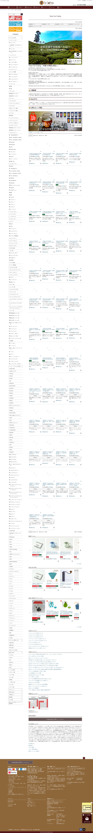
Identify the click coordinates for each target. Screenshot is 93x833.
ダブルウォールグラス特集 (34, 682)
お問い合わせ (28, 7)
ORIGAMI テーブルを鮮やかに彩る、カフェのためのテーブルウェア (42, 659)
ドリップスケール (13, 67)
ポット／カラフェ (13, 272)
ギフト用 (11, 684)
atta (10, 380)
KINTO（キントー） (14, 422)
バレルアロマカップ (14, 470)
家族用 (11, 679)
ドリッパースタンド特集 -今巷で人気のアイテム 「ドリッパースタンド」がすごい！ (46, 654)
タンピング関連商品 (14, 235)
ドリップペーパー (13, 69)
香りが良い (12, 647)
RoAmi (11, 539)
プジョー (11, 610)
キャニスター (12, 105)
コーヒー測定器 (13, 265)
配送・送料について (31, 802)
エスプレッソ (13, 199)
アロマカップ (13, 467)
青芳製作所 (12, 635)
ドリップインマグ (13, 358)
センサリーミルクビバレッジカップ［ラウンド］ (16, 496)
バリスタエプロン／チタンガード (16, 300)
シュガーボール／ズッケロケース (16, 304)
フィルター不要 (13, 62)
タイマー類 (12, 284)
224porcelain (12, 368)
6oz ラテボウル (13, 457)
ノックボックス (13, 216)
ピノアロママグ (13, 482)
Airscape (11, 373)
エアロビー (12, 568)
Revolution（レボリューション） (15, 534)
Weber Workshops (13, 561)
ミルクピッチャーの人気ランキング (36, 635)
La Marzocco (12, 427)
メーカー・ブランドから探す (9, 9)
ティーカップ (13, 209)
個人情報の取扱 (36, 829)
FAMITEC (11, 403)
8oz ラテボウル (13, 459)
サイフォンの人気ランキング (34, 642)
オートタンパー (13, 228)
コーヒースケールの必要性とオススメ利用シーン (38, 680)
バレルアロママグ (13, 479)
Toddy (11, 546)
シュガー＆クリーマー (14, 294)
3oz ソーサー (12, 511)
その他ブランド (13, 190)
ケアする (11, 655)
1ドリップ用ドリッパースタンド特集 (36, 656)
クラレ (11, 581)
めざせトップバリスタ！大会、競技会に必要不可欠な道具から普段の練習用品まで (45, 669)
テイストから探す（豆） (14, 640)
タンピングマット (13, 231)
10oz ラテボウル (13, 461)
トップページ (11, 7)
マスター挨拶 (31, 747)
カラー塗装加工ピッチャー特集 (35, 673)
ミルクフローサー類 (14, 289)
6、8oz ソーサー (13, 518)
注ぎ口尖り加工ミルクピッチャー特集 (36, 674)
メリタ (11, 623)
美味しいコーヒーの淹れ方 (34, 751)
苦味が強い (12, 642)
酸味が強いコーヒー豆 (14, 317)
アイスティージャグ (14, 361)
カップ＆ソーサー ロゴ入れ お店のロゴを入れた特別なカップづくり (42, 661)
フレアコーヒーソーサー (15, 528)
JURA (11, 417)
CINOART (12, 398)
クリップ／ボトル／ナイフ (15, 296)
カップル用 (12, 674)
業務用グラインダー (14, 93)
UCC (10, 551)
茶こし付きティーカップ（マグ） (16, 348)
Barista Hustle (13, 149)
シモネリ (11, 591)
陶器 (11, 192)
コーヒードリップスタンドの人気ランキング (38, 640)
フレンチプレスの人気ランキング (35, 644)
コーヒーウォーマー (14, 120)
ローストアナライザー (14, 117)
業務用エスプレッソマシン (15, 127)
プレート (12, 354)
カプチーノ (12, 202)
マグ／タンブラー (13, 211)
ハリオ (11, 605)
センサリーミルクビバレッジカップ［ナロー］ (16, 493)
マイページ (44, 7)
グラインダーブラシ (14, 255)
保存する (11, 662)
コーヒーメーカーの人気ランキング (36, 633)
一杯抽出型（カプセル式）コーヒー (16, 46)
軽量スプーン (13, 282)
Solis (10, 541)
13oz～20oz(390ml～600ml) (15, 137)
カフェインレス (13, 328)
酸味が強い (12, 645)
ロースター (12, 113)
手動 (11, 88)
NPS (10, 444)
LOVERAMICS (13, 180)
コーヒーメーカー (13, 40)
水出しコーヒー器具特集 (33, 688)
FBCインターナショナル (15, 185)
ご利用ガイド (20, 7)
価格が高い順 (41, 135)
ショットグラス (13, 214)
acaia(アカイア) (13, 371)
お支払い (10, 766)
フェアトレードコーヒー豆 (15, 338)
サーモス (11, 586)
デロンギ (11, 600)
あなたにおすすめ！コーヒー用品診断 (15, 703)
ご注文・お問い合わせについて (73, 766)
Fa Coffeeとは (31, 743)
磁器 (11, 194)
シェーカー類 (12, 286)
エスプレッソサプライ (14, 571)
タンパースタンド (13, 233)
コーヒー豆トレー (13, 81)
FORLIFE (12, 187)
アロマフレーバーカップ (15, 502)
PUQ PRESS (12, 530)
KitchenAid (12, 425)
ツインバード (13, 42)
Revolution (12, 142)
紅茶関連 (11, 340)
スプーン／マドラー (14, 274)
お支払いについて (31, 804)
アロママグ (12, 477)
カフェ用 (11, 677)
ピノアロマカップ (13, 472)
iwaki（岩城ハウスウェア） (15, 415)
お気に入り (36, 7)
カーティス (12, 576)
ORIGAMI (12, 178)
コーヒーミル (12, 83)
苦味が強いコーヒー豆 (14, 315)
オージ (11, 573)
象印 (10, 632)
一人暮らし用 (12, 682)
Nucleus (11, 447)
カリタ (11, 578)
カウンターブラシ (13, 253)
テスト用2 (11, 699)
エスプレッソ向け (13, 333)
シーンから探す (12, 669)
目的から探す (11, 652)
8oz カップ (12, 516)
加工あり (12, 156)
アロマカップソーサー (14, 475)
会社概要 (10, 829)
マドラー (12, 277)
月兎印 (11, 627)
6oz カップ (12, 514)
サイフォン (12, 98)
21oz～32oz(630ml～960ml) (15, 139)
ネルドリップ (13, 59)
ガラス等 (12, 197)
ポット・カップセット (14, 356)
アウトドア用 (12, 672)
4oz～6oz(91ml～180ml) (15, 170)
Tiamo (11, 544)
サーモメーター (13, 219)
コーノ (11, 583)
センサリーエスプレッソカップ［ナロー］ (16, 485)
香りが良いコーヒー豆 (14, 320)
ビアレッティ (12, 608)
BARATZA (12, 383)
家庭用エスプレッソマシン (15, 130)
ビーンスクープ (13, 279)
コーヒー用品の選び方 (33, 749)
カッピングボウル (13, 74)
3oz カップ (12, 509)
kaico (11, 420)
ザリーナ (11, 588)
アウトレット (11, 689)
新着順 (46, 135)
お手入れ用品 (12, 248)
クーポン (52, 7)
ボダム (11, 613)
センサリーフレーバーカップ (16, 499)
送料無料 (10, 697)
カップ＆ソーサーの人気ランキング (36, 636)
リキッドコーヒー (13, 326)
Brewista (11, 390)
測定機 (11, 115)
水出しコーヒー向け (14, 336)
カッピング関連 (13, 71)
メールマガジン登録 (12, 804)
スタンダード (13, 151)
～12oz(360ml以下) (14, 135)
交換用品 (12, 260)
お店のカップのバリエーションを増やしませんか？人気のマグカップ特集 (43, 663)
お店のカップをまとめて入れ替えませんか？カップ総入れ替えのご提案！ (43, 665)
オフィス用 (12, 687)
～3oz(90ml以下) (13, 168)
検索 (22, 14)
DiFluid (11, 400)
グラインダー (12, 91)
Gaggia (11, 410)
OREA (11, 449)
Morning (11, 437)
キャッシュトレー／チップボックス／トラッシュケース (16, 307)
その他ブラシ (13, 257)
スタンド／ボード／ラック (15, 269)
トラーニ (11, 603)
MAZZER (11, 432)
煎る (10, 667)
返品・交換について (51, 766)
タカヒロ (11, 593)
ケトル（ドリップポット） (15, 103)
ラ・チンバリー (13, 625)
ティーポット (13, 343)
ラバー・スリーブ (13, 158)
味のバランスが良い (14, 650)
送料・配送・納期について (33, 766)
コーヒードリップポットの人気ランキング (37, 638)
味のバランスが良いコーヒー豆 (16, 323)
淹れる (11, 664)
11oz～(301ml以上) (14, 175)
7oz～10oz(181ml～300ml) (15, 173)
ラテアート (12, 204)
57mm (11, 226)
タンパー (11, 221)
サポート (29, 798)
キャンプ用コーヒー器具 (33, 676)
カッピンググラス (13, 76)
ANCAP (11, 166)
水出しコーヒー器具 (14, 108)
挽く (10, 659)
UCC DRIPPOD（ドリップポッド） (16, 52)
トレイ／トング (13, 291)
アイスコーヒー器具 (14, 110)
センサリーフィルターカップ (16, 521)
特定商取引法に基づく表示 (26, 829)
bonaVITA (11, 388)
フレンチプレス (13, 100)
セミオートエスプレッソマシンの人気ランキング (38, 646)
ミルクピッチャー (13, 132)
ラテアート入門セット (14, 122)
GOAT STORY (12, 412)
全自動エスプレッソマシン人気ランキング (37, 648)
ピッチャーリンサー (14, 243)
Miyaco (11, 434)
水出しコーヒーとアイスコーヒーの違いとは (38, 686)
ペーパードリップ (13, 57)
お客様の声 (10, 805)
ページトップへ (84, 758)
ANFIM (11, 378)
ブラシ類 (11, 250)
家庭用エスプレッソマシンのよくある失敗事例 (38, 684)
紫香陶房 (11, 630)
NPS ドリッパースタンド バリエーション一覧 (38, 658)
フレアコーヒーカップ (14, 525)
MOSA (11, 439)
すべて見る (79, 563)
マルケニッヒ (12, 618)
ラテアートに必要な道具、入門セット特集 (37, 671)
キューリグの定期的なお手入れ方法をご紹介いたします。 (40, 678)
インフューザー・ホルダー (15, 363)
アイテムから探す (12, 37)
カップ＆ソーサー (13, 163)
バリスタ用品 (12, 262)
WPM (11, 147)
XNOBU (11, 566)
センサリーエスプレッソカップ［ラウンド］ (16, 489)
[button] (30, 550)
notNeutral (12, 182)
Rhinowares (12, 144)
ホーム (1, 9)
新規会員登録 (10, 801)
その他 (11, 637)
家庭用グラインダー (14, 96)
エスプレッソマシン (14, 125)
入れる (11, 657)
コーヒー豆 (12, 310)
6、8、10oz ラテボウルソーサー (15, 465)
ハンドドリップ (13, 55)
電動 (11, 86)
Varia (11, 556)
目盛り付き (12, 161)
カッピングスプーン (14, 79)
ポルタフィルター (13, 245)
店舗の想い (31, 745)
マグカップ (12, 206)
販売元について (50, 798)
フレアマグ (12, 523)
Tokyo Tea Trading (13, 549)
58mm (11, 223)
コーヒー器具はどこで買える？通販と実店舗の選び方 (39, 689)
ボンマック (12, 615)
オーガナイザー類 (13, 267)
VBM (10, 559)
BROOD (11, 393)
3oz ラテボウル (13, 454)
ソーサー (12, 351)
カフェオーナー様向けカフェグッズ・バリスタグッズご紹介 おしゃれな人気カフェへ (46, 667)
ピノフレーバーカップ (14, 506)
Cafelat (11, 395)
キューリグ (12, 48)
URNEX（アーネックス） (15, 554)
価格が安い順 (35, 135)
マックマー (12, 620)
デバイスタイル (13, 598)
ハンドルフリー (13, 154)
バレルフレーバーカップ (15, 504)
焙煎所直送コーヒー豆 (14, 313)
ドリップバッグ (13, 331)
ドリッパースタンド (14, 64)
